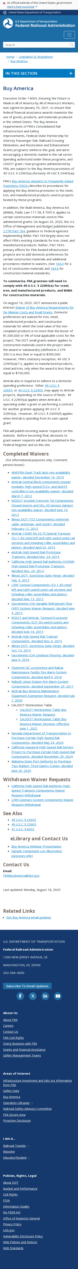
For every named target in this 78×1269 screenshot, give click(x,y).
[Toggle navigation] (69, 35)
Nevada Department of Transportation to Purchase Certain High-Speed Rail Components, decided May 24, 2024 (41, 738)
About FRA (10, 1020)
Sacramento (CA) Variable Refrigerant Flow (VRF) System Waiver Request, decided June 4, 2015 (43, 608)
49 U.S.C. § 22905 (31, 390)
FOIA (6, 1200)
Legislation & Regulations (36, 57)
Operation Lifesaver (18, 1103)
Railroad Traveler (16, 1146)
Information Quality (16, 1206)
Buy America (18, 61)
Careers (8, 1026)
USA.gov (9, 1230)
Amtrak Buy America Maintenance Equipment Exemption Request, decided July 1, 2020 (43, 695)
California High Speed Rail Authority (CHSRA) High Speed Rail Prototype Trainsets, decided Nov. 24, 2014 (42, 566)
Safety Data (11, 1091)
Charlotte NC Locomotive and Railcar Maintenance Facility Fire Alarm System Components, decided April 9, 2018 (39, 672)
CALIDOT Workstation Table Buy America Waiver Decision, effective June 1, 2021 (44, 723)
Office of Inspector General (21, 1218)
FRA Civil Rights (13, 1038)
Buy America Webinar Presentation (36, 846)
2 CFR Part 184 (14, 231)
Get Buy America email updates (28, 917)
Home (10, 57)
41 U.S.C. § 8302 (22, 829)
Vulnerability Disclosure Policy (23, 1236)
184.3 (60, 264)
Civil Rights (10, 1194)
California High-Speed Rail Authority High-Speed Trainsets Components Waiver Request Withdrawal (41, 790)
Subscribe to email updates (27, 986)
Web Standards (13, 1248)
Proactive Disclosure (17, 1120)
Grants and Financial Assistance (24, 1050)
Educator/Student (16, 1158)
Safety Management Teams (22, 1055)
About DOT (11, 1183)
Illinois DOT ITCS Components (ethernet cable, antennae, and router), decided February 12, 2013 (40, 524)
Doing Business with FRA (20, 1043)
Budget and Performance (20, 1189)
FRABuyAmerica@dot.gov (21, 875)
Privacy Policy (12, 1224)
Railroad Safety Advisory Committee (27, 1109)
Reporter (9, 1152)
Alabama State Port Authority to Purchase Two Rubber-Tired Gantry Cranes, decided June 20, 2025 (42, 766)
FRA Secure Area (14, 1115)
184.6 (55, 268)
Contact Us (10, 1032)
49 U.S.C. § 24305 (23, 820)
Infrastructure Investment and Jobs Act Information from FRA (37, 1083)
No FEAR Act (11, 1212)
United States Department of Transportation (35, 12)
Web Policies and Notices (20, 1242)
